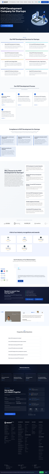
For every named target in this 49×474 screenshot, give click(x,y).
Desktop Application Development (21, 445)
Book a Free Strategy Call (35, 399)
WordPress (26, 451)
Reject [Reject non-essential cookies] (46, 472)
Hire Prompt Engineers (40, 432)
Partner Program (13, 433)
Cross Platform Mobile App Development (20, 427)
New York (40, 440)
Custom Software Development (20, 433)
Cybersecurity (40, 453)
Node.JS (26, 428)
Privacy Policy (13, 439)
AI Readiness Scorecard (13, 429)
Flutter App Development (20, 451)
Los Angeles (40, 443)
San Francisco (40, 439)
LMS (32, 430)
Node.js (26, 447)
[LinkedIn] (31, 415)
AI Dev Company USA (41, 433)
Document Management (33, 432)
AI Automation (40, 430)
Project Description (7, 405)
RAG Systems (40, 427)
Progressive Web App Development (21, 429)
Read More (3, 118)
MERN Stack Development (20, 435)
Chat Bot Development (20, 443)
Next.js (26, 430)
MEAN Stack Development (20, 439)
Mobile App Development (20, 424)
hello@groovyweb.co (35, 389)
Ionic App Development (20, 453)
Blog (12, 430)
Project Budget (18, 401)
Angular (26, 441)
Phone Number (6, 401)
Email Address (18, 397)
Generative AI (40, 424)
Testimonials (13, 436)
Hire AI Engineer (13, 432)
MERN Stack (26, 448)
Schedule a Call (39, 299)
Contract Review (41, 459)
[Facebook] (29, 415)
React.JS (26, 427)
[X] (33, 415)
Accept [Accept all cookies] (41, 472)
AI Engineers (26, 437)
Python (26, 438)
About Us (12, 424)
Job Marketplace (34, 427)
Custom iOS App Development (20, 449)
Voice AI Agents (41, 428)
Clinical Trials (33, 433)
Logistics (40, 456)
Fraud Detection (41, 457)
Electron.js (26, 431)
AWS (25, 450)
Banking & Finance (41, 450)
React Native (26, 424)
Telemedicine (33, 424)
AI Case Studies (13, 427)
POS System (33, 428)
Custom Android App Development (21, 447)
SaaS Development (20, 436)
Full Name (5, 397)
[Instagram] (34, 415)
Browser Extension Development (20, 441)
